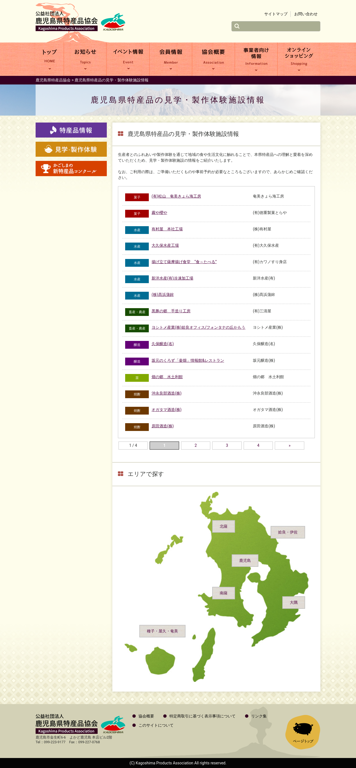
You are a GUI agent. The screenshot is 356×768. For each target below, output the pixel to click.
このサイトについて (156, 725)
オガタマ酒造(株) (167, 409)
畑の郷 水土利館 (167, 377)
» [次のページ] (290, 445)
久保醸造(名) (163, 343)
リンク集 (259, 716)
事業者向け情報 (256, 59)
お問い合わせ (306, 14)
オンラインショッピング (299, 59)
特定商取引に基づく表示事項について (202, 716)
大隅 (294, 602)
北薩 (224, 526)
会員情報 (171, 59)
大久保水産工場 (165, 245)
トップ (50, 59)
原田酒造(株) (163, 426)
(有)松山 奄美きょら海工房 (176, 196)
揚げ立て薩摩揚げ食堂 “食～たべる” (184, 262)
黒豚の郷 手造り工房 (171, 311)
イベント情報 (128, 59)
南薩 (224, 593)
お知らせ (85, 59)
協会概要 (213, 59)
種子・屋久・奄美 (162, 631)
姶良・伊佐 (288, 532)
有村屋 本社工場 (167, 229)
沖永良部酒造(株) (167, 393)
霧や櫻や (159, 212)
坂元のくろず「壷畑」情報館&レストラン (188, 360)
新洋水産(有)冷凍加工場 (172, 278)
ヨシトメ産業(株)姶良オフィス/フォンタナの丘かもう (198, 327)
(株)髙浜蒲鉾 (163, 294)
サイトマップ (276, 14)
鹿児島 (245, 560)
